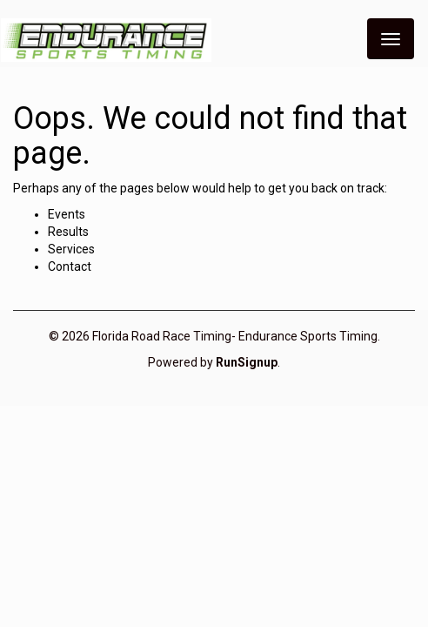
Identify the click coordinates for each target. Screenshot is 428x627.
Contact (69, 266)
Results (68, 232)
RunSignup (247, 362)
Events (66, 214)
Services (71, 249)
